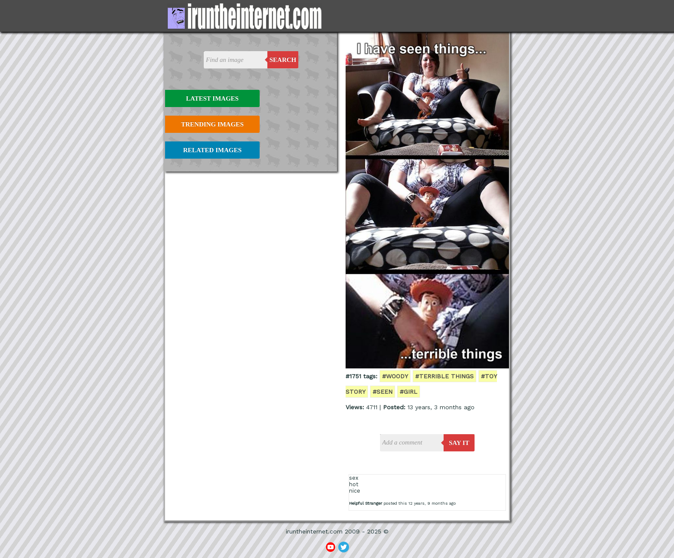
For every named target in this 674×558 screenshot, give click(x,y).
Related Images (212, 150)
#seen (382, 391)
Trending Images (212, 124)
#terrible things (444, 376)
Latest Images (212, 98)
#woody (395, 376)
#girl (408, 391)
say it (459, 442)
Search (283, 59)
